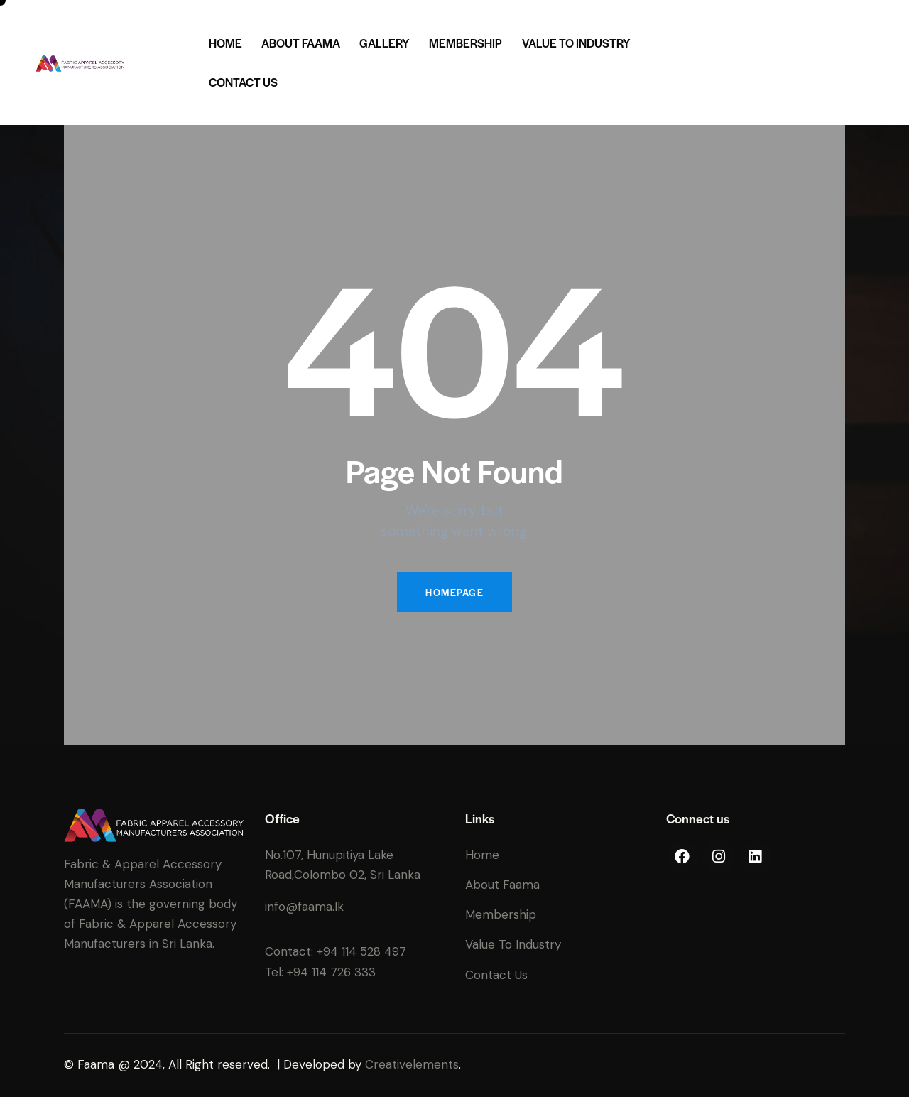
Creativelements (412, 1064)
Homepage (454, 592)
